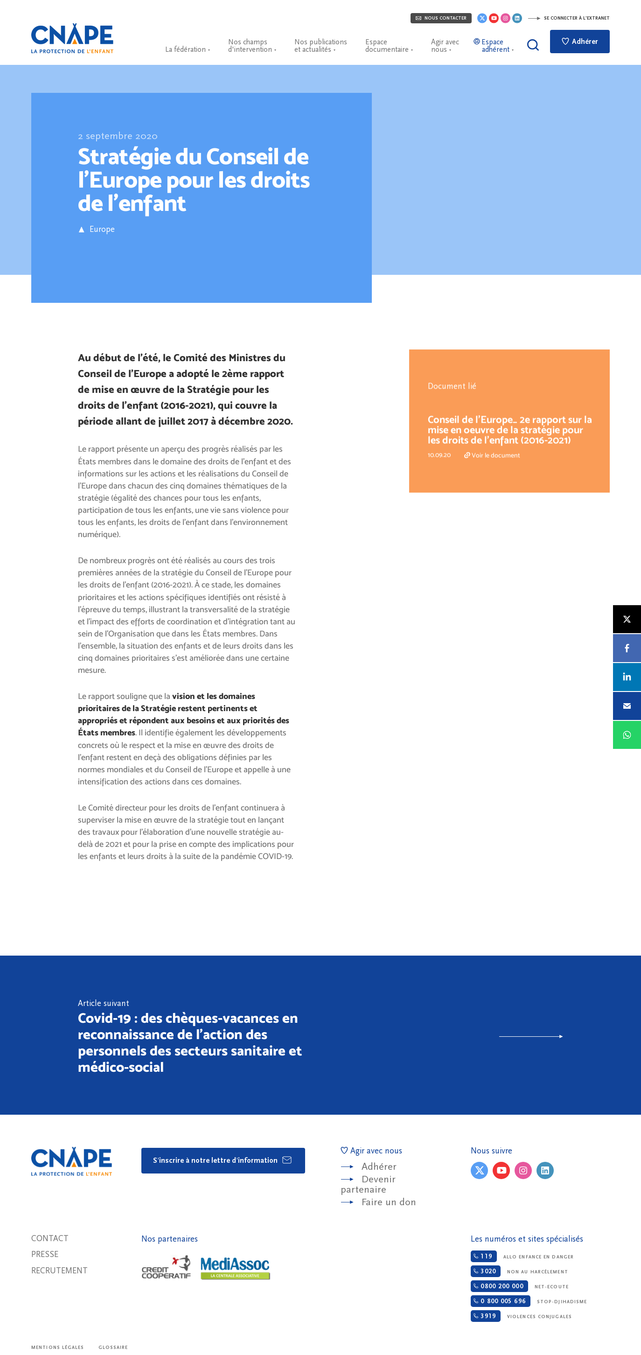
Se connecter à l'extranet (569, 18)
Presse (44, 1254)
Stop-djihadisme (529, 1301)
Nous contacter (441, 18)
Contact (50, 1238)
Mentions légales (57, 1347)
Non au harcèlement (519, 1271)
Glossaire (113, 1347)
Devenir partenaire (368, 1184)
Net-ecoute (519, 1286)
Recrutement (59, 1271)
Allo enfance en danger (522, 1256)
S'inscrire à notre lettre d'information (223, 1160)
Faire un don (389, 1202)
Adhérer (580, 41)
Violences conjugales (521, 1316)
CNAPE (72, 38)
